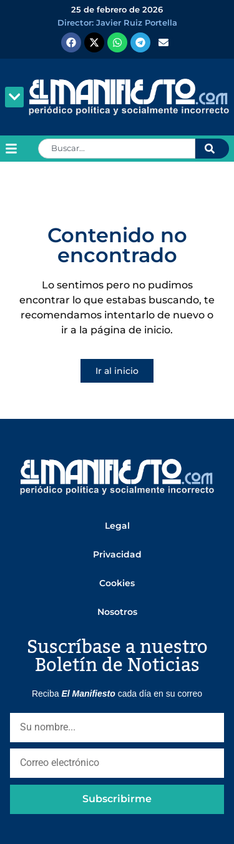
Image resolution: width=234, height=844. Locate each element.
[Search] (212, 149)
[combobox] (116, 149)
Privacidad (117, 554)
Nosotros (117, 611)
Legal (117, 525)
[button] (14, 97)
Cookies (117, 583)
